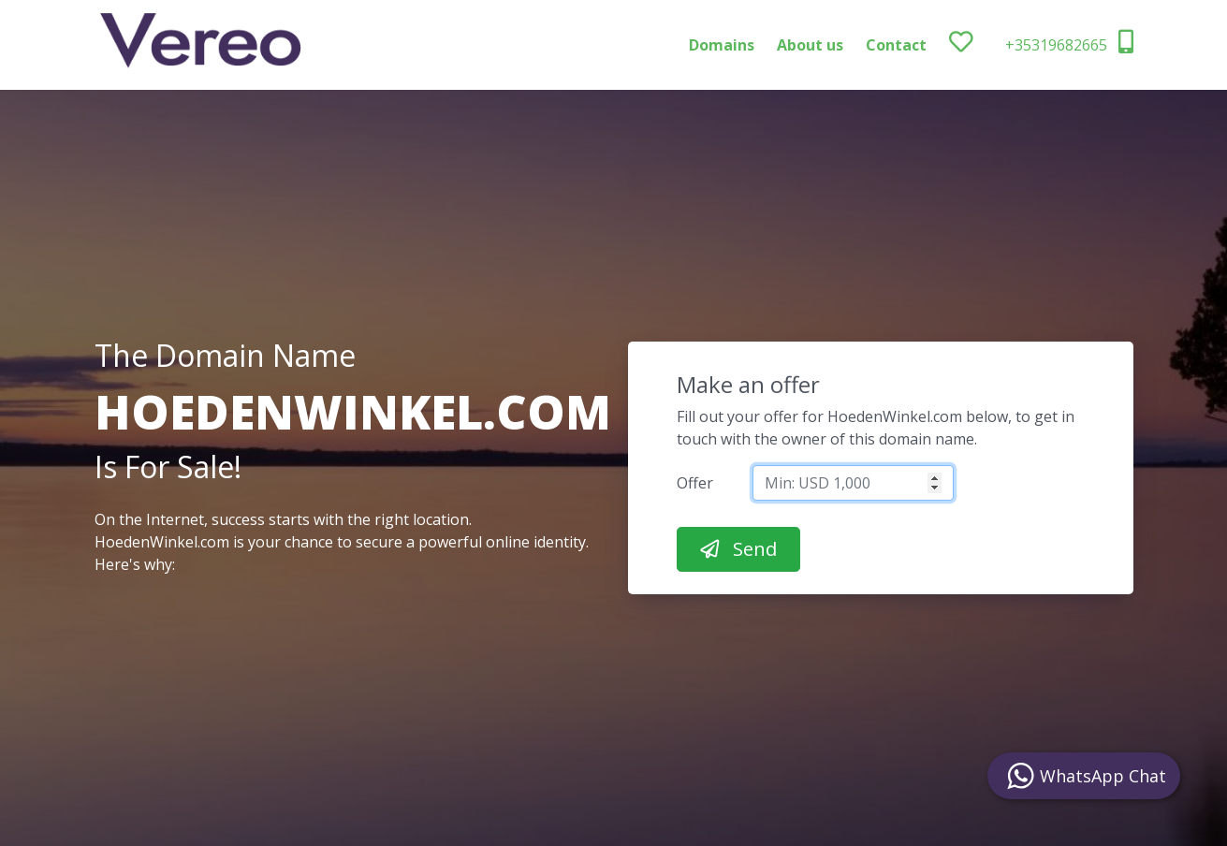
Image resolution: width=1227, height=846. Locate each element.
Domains (721, 45)
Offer (695, 483)
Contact (896, 45)
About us (810, 45)
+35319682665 (1069, 42)
